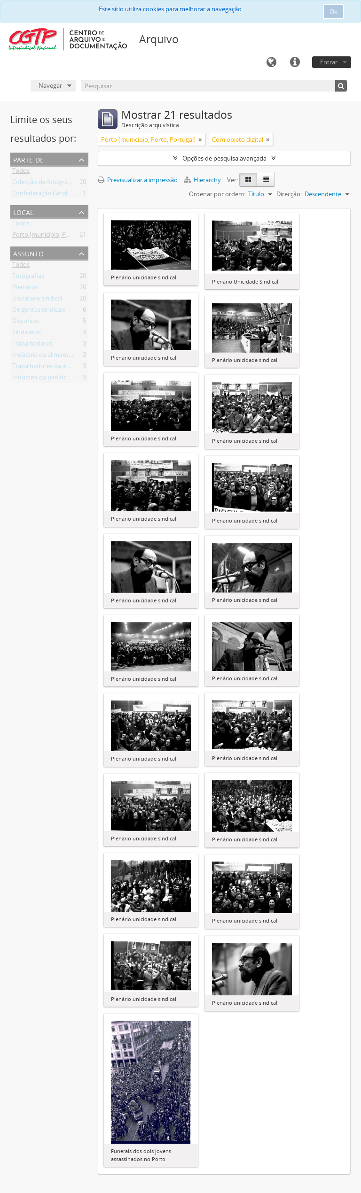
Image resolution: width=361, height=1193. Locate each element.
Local (23, 211)
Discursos (25, 322)
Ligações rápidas (294, 62)
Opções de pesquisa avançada (224, 158)
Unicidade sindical (37, 300)
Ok (333, 12)
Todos (21, 172)
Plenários (25, 289)
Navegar (50, 85)
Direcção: (289, 194)
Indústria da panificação (45, 379)
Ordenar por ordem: (217, 194)
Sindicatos (26, 334)
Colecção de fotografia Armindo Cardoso (69, 183)
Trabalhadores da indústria (49, 367)
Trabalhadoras (32, 345)
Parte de (28, 159)
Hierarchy (203, 180)
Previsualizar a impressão (138, 180)
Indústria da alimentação (47, 356)
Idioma (271, 62)
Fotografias (28, 277)
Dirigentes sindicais (38, 311)
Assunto (28, 252)
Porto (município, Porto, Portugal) (59, 236)
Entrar (328, 62)
